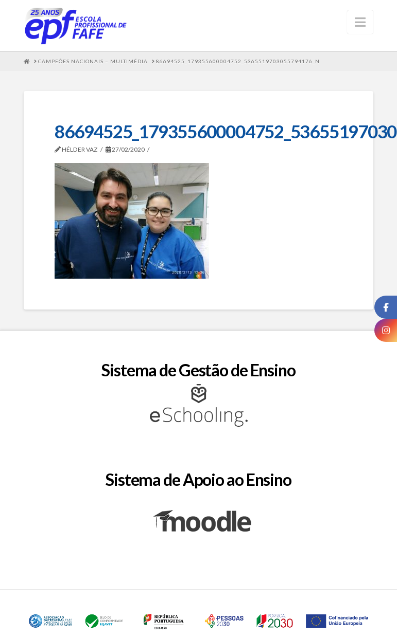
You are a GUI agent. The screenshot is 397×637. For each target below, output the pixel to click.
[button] (360, 22)
